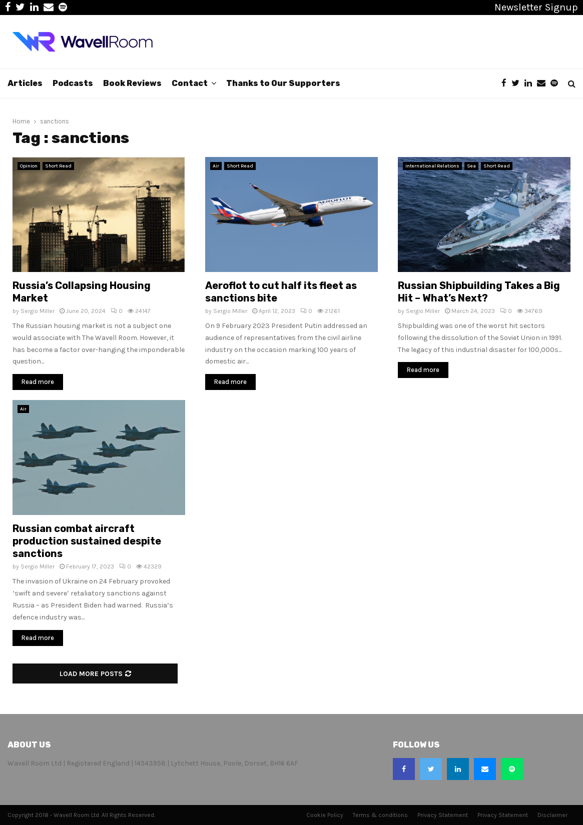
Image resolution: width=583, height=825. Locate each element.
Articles (25, 83)
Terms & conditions (380, 815)
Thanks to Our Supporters (283, 83)
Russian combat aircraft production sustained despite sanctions (87, 541)
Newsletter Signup (536, 7)
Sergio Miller (38, 311)
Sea (471, 166)
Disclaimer (552, 815)
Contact (190, 83)
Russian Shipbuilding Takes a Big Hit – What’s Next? (479, 292)
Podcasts (73, 83)
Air (216, 166)
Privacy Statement (442, 815)
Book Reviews (132, 83)
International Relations (432, 166)
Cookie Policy (324, 815)
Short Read (58, 166)
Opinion (29, 166)
